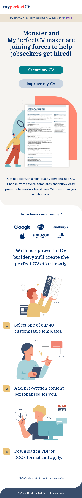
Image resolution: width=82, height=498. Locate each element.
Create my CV (41, 70)
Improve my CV (41, 83)
